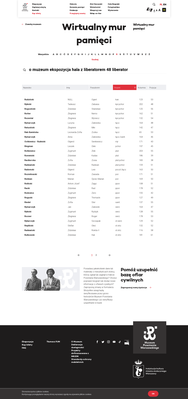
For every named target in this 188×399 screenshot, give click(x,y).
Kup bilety (36, 13)
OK (153, 394)
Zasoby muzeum (33, 24)
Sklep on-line (95, 13)
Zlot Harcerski (96, 4)
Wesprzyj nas (96, 10)
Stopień (117, 88)
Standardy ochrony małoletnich (81, 360)
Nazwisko (27, 88)
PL (161, 4)
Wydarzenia (113, 10)
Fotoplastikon (114, 7)
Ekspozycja (37, 4)
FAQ (24, 347)
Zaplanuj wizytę (39, 7)
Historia (73, 4)
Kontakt (35, 10)
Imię (68, 88)
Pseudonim (95, 88)
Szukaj (95, 60)
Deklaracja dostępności (77, 346)
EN (164, 4)
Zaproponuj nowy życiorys (134, 287)
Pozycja (152, 88)
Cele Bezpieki (114, 4)
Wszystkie (43, 54)
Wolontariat (95, 7)
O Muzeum (76, 341)
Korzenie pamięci (77, 7)
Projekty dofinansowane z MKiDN (80, 353)
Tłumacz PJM (53, 341)
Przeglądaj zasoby (78, 13)
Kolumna (141, 88)
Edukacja (74, 10)
